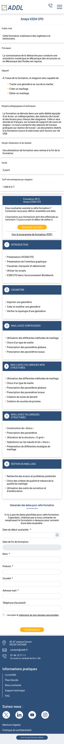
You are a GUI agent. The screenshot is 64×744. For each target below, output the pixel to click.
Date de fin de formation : (16, 541)
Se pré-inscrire (32, 629)
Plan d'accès (11, 680)
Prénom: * (8, 566)
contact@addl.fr (19, 649)
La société (10, 674)
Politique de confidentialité (16, 730)
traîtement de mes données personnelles (39, 615)
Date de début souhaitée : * (17, 529)
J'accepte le (32, 615)
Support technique (15, 690)
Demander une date (32, 227)
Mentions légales (11, 724)
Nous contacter (13, 685)
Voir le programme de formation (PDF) (32, 234)
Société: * (8, 578)
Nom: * (6, 554)
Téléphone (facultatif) (14, 602)
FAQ (7, 695)
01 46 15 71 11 (18, 655)
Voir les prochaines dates (31, 737)
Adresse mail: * (11, 590)
